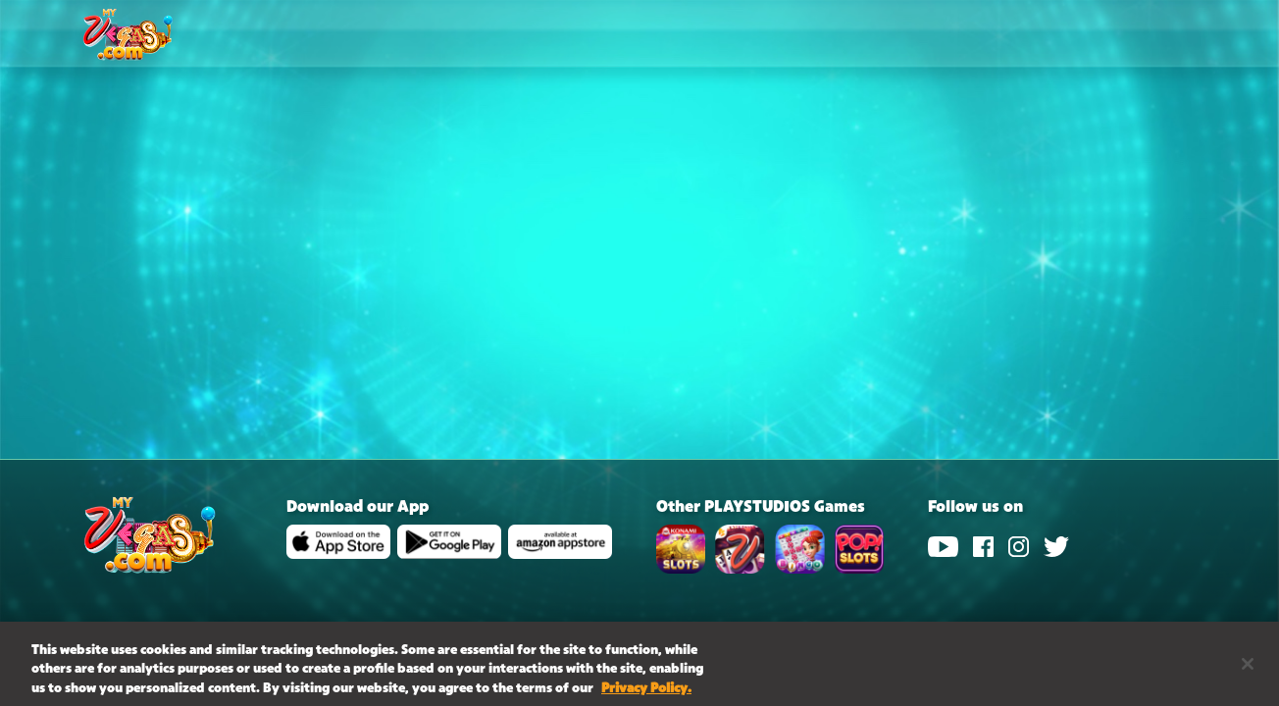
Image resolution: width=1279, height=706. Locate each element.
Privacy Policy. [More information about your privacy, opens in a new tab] (646, 694)
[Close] (1247, 668)
